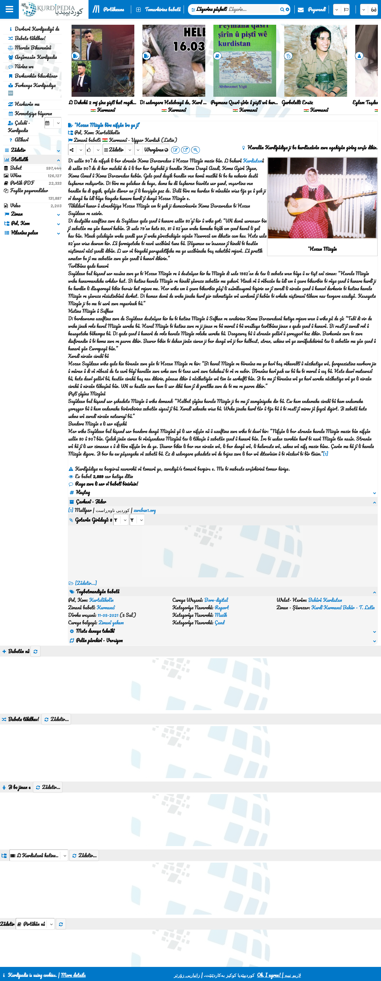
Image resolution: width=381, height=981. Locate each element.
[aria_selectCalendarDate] (53, 122)
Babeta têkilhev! (27, 38)
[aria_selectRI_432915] (121, 512)
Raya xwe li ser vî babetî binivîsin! (103, 484)
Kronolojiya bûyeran (30, 113)
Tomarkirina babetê (162, 9)
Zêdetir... (56, 681)
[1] (325, 453)
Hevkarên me (24, 104)
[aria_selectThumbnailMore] (35, 886)
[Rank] (93, 149)
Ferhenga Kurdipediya (32, 88)
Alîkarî (18, 139)
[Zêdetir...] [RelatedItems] (86, 575)
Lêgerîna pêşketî (211, 9)
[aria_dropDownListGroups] (39, 817)
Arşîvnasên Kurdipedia (32, 57)
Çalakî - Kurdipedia (19, 126)
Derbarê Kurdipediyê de (33, 29)
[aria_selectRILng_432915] (137, 512)
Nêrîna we (21, 66)
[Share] (76, 149)
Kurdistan (252, 160)
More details (73, 975)
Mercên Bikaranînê (29, 47)
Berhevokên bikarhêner (32, 76)
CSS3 (186, 959)
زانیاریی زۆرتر (187, 975)
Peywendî (316, 9)
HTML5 (210, 959)
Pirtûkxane (113, 9)
